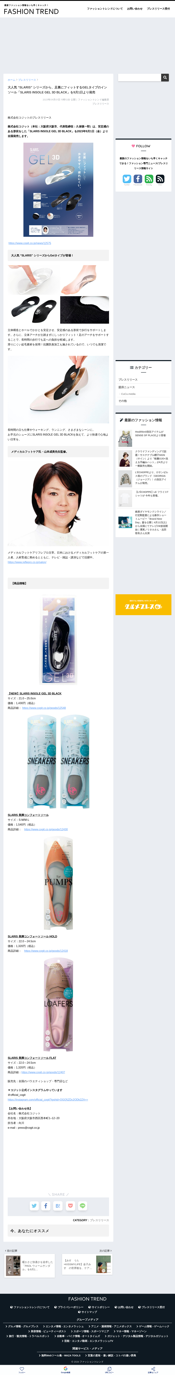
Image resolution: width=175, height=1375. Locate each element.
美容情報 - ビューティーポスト (48, 1332)
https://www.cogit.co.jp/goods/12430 (46, 829)
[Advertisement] (87, 44)
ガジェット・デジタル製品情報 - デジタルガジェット (138, 1336)
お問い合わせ (135, 8)
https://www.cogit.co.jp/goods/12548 (44, 707)
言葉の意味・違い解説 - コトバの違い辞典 (112, 1356)
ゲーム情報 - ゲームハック (154, 1327)
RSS (160, 185)
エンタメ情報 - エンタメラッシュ (65, 1327)
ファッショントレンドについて (105, 8)
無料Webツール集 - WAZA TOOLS (60, 1356)
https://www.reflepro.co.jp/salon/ (27, 562)
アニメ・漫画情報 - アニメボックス (111, 1327)
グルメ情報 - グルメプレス (23, 1327)
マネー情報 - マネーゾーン (131, 1332)
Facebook (138, 185)
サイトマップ (89, 1312)
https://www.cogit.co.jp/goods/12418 (46, 950)
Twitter (127, 185)
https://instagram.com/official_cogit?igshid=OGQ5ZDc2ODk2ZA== (48, 1099)
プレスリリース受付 (158, 8)
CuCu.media (128, 394)
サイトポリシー (101, 1307)
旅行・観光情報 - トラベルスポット (29, 1336)
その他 (122, 401)
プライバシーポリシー (70, 1307)
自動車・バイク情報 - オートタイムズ (78, 1336)
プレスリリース (99, 1220)
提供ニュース (127, 387)
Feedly (149, 185)
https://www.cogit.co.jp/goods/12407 (43, 1072)
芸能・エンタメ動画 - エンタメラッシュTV (88, 1341)
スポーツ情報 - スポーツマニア (91, 1332)
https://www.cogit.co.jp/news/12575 (30, 243)
